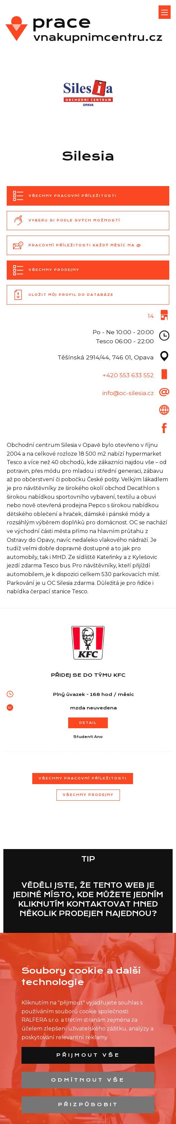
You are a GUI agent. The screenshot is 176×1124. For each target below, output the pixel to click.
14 (151, 315)
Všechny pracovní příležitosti (83, 778)
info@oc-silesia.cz (128, 392)
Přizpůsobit (88, 1104)
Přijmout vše (88, 1055)
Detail (88, 723)
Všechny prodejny (88, 795)
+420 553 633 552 (128, 375)
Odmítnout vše (88, 1080)
